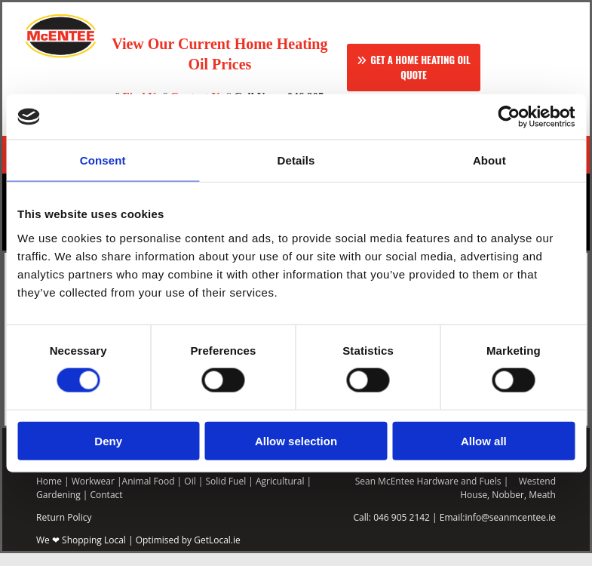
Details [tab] (296, 160)
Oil (189, 494)
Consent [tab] (103, 160)
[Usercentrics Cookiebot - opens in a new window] (509, 117)
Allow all (484, 440)
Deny (108, 440)
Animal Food (148, 494)
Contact (106, 507)
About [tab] (489, 160)
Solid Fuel (226, 494)
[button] (413, 67)
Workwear (93, 494)
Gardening (58, 507)
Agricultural (280, 494)
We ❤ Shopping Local (81, 552)
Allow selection (296, 440)
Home (49, 494)
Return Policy (63, 530)
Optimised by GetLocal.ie (188, 552)
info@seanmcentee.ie (510, 530)
